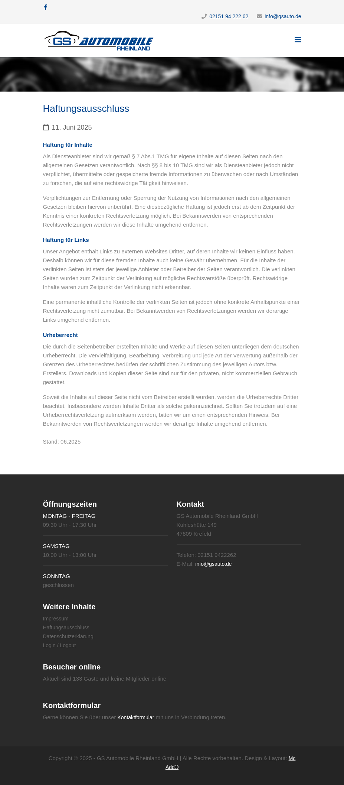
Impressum (56, 619)
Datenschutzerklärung (68, 636)
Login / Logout (59, 645)
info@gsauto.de (283, 16)
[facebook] (45, 7)
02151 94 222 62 (228, 16)
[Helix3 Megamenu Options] (298, 40)
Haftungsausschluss (66, 627)
